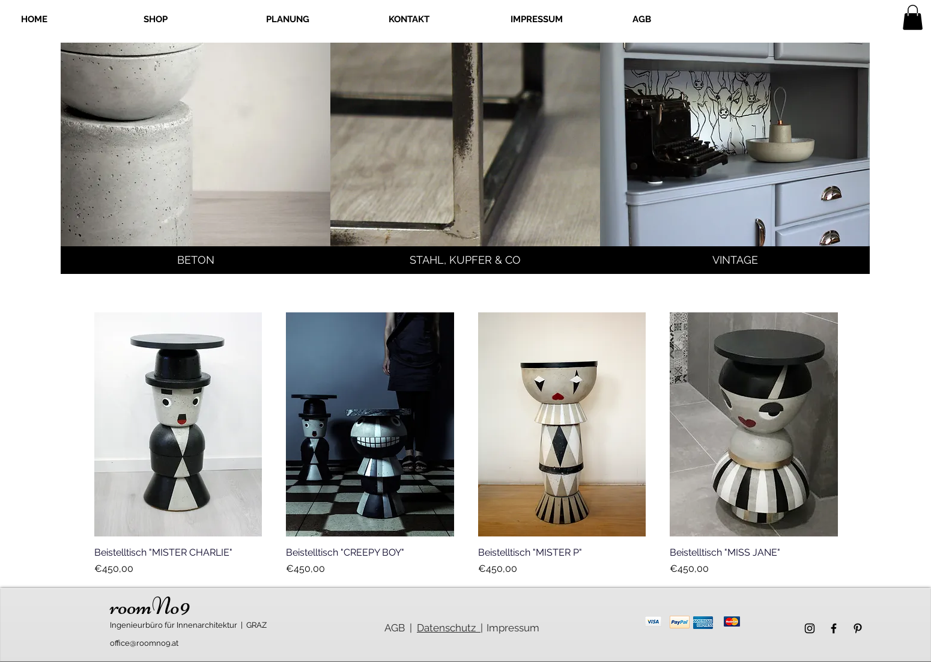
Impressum (513, 628)
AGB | (398, 628)
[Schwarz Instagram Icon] (809, 628)
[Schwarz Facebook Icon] (833, 628)
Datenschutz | (450, 628)
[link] (912, 17)
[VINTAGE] (735, 260)
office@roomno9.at (144, 643)
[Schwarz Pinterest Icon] (857, 628)
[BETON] (195, 260)
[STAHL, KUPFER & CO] (465, 260)
